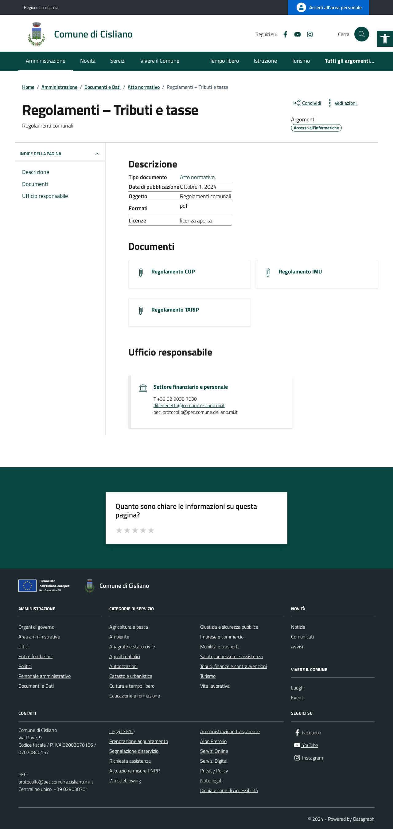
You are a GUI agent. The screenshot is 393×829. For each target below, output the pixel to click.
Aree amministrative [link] (39, 636)
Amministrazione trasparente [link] (230, 731)
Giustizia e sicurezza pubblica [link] (229, 627)
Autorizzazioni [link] (123, 666)
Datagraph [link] (364, 819)
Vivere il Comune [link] (159, 61)
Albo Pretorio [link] (213, 741)
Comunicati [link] (302, 636)
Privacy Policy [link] (214, 770)
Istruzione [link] (265, 61)
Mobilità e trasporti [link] (219, 646)
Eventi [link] (297, 697)
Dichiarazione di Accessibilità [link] (229, 790)
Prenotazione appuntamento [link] (138, 741)
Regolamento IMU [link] (300, 272)
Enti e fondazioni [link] (35, 656)
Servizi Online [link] (214, 751)
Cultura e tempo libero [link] (131, 686)
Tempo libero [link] (224, 61)
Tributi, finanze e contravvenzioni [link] (233, 666)
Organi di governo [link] (36, 627)
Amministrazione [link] (45, 61)
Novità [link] (87, 61)
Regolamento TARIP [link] (175, 310)
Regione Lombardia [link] (41, 7)
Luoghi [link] (298, 687)
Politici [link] (25, 666)
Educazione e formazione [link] (134, 695)
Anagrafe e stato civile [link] (132, 646)
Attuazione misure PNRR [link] (134, 770)
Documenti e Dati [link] (36, 686)
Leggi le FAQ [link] (122, 731)
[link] (385, 39)
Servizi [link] (118, 61)
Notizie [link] (298, 627)
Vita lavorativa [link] (215, 686)
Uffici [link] (23, 646)
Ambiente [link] (119, 636)
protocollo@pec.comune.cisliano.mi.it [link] (55, 781)
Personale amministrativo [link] (44, 676)
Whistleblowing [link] (125, 780)
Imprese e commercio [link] (221, 636)
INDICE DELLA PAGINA (60, 153)
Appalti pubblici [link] (124, 656)
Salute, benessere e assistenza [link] (231, 656)
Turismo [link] (301, 61)
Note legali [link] (211, 780)
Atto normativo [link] (197, 177)
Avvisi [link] (297, 646)
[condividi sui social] (306, 103)
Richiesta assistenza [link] (130, 760)
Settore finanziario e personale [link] (191, 387)
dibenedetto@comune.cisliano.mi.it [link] (189, 405)
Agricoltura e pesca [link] (128, 627)
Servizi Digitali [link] (214, 760)
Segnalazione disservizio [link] (133, 751)
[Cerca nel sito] (361, 34)
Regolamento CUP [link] (173, 272)
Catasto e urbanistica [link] (130, 676)
